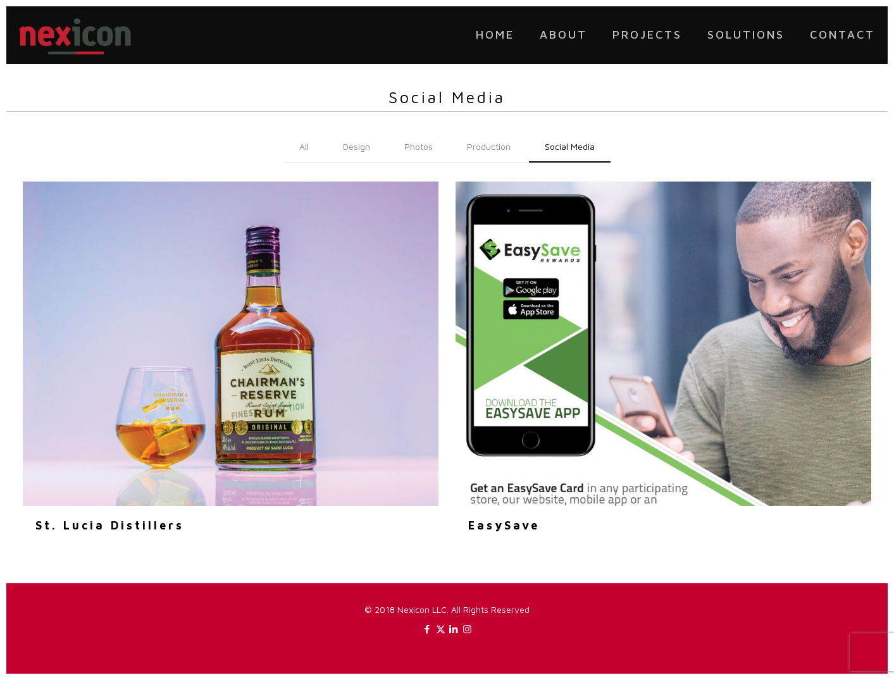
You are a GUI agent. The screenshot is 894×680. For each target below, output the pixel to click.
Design (356, 146)
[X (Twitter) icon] (440, 629)
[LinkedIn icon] (454, 629)
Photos (418, 146)
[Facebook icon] (427, 629)
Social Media (570, 146)
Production (489, 146)
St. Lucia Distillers (109, 525)
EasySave (504, 525)
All (304, 146)
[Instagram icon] (467, 629)
